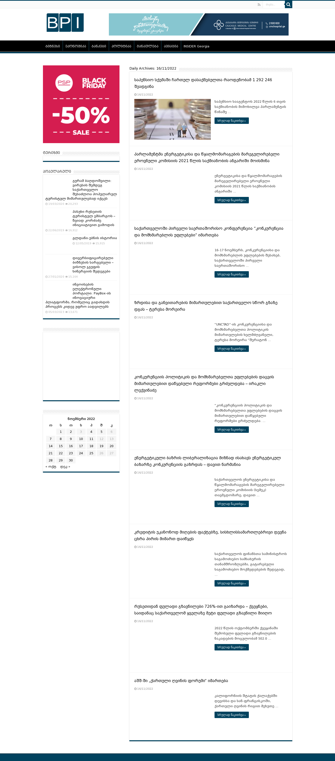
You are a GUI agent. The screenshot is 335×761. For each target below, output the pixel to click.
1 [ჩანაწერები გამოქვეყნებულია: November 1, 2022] (61, 432)
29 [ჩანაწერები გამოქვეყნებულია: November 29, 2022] (61, 460)
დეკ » (65, 466)
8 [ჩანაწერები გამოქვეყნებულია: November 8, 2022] (61, 439)
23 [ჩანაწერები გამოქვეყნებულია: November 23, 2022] (71, 453)
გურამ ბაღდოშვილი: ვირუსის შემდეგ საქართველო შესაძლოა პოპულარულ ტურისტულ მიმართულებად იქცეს (81, 190)
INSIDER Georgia (196, 46)
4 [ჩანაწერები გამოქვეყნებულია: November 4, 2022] (91, 432)
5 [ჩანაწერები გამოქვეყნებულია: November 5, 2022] (101, 432)
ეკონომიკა (75, 46)
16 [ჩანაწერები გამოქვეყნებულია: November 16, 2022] (71, 446)
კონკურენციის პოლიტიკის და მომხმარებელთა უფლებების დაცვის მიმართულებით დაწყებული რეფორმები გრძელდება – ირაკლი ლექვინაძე (204, 384)
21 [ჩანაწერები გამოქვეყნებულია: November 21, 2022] (51, 453)
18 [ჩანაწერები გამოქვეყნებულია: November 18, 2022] (91, 446)
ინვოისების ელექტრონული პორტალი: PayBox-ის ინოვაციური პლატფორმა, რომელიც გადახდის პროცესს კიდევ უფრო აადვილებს (78, 295)
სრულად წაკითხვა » (231, 120)
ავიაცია (171, 46)
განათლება (147, 46)
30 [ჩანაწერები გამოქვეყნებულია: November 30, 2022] (71, 460)
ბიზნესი (52, 46)
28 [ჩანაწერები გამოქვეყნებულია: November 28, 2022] (51, 460)
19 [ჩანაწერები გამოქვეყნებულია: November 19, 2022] (101, 446)
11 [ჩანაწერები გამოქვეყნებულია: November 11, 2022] (91, 439)
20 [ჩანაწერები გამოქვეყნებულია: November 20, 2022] (112, 446)
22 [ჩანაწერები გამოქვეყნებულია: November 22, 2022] (61, 453)
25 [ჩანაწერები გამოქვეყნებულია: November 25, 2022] (91, 453)
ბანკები (99, 46)
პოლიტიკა (121, 46)
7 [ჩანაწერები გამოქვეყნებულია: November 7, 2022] (51, 439)
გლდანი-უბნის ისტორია (95, 238)
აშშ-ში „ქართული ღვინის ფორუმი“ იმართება (181, 681)
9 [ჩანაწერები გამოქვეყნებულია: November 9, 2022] (71, 439)
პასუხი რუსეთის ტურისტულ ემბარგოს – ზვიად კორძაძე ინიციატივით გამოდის (94, 218)
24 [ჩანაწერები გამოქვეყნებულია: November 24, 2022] (81, 453)
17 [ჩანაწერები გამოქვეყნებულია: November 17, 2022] (81, 446)
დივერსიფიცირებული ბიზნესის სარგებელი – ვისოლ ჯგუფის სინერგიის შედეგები (93, 264)
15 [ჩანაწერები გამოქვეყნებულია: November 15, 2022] (61, 446)
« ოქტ (50, 466)
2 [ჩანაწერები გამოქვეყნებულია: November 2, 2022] (71, 432)
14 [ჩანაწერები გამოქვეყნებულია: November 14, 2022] (51, 446)
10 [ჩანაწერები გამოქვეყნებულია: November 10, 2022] (81, 439)
